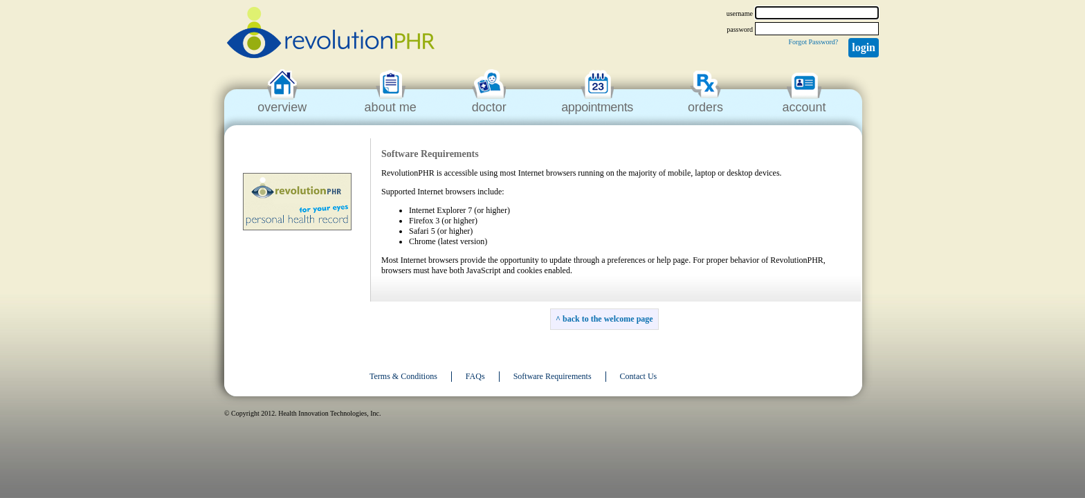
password (740, 29)
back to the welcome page (608, 319)
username (740, 13)
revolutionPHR (331, 34)
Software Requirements (552, 376)
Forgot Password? (813, 42)
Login (863, 47)
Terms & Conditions (403, 376)
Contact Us (638, 376)
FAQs (475, 376)
